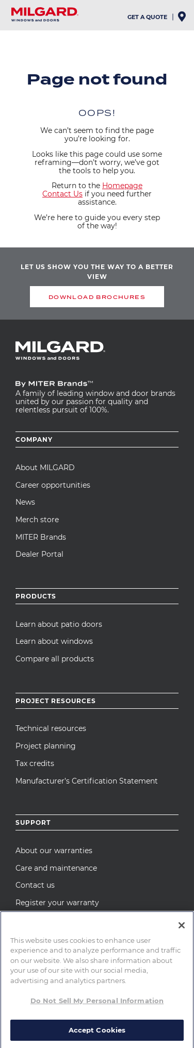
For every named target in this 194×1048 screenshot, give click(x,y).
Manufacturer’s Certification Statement (86, 781)
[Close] (181, 930)
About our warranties (53, 850)
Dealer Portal (39, 554)
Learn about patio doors (58, 624)
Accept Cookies (97, 1034)
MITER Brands (40, 537)
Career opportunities (52, 485)
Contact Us (62, 194)
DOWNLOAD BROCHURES (97, 297)
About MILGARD (45, 467)
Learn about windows (54, 641)
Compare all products (54, 659)
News (25, 502)
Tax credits (34, 763)
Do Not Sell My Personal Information (97, 1005)
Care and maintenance (56, 868)
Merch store (37, 519)
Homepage (122, 185)
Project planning (45, 746)
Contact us (35, 885)
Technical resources (50, 728)
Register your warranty (57, 903)
